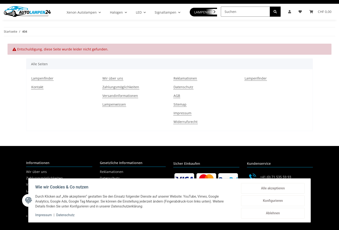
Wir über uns (112, 78)
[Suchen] (245, 12)
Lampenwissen (114, 104)
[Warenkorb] (320, 12)
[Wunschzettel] (300, 12)
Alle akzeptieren (272, 189)
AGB (177, 95)
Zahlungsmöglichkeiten (120, 87)
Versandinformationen (120, 95)
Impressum (182, 113)
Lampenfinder (42, 78)
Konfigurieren (272, 201)
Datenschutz (183, 87)
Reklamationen (185, 78)
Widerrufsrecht (186, 121)
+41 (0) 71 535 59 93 (275, 177)
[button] (289, 12)
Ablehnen (272, 213)
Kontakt (37, 87)
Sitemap (180, 104)
